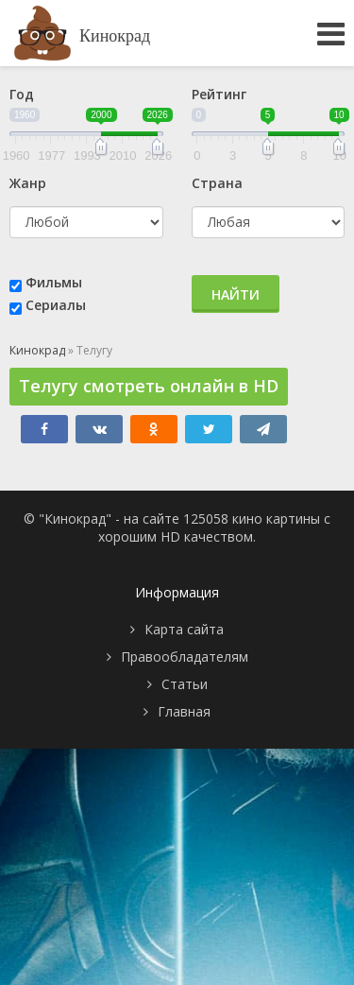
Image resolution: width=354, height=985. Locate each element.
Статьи (184, 684)
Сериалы (55, 305)
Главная (184, 711)
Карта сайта (184, 629)
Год (21, 94)
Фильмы (53, 282)
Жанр (27, 183)
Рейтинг (219, 94)
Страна (217, 183)
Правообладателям (184, 656)
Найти (235, 294)
